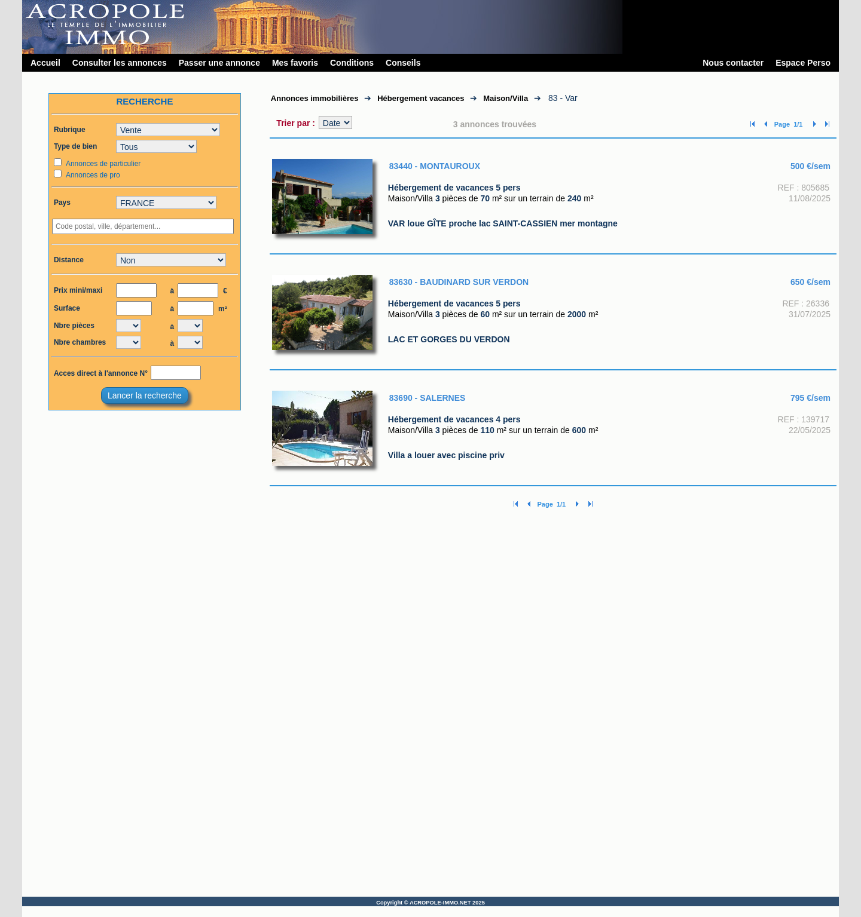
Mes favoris (295, 63)
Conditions (352, 63)
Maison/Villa (505, 98)
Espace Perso (803, 63)
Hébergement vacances (420, 98)
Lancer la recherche (145, 395)
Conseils (403, 63)
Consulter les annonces (119, 63)
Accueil (45, 63)
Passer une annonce (219, 63)
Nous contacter (733, 63)
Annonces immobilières (315, 98)
